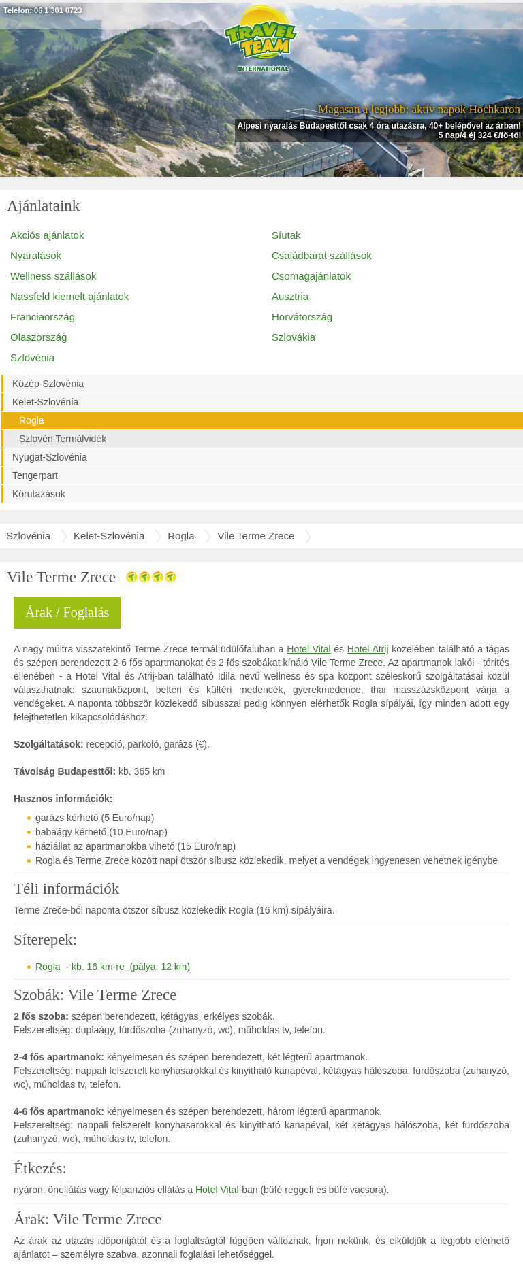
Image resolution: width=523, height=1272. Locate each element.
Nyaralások (35, 255)
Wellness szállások (53, 276)
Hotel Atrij (368, 648)
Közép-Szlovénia (48, 383)
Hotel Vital (308, 648)
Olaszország (38, 337)
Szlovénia (32, 357)
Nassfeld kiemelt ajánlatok (69, 296)
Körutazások (38, 493)
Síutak (286, 235)
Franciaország (42, 316)
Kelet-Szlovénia (45, 402)
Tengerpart (35, 475)
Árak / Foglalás (67, 612)
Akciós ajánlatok (47, 235)
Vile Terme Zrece (255, 535)
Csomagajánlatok (311, 276)
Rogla (31, 420)
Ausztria (290, 296)
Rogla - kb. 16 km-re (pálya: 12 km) (112, 966)
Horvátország (302, 316)
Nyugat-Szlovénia (49, 457)
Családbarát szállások (322, 255)
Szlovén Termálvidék (62, 438)
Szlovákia (293, 337)
